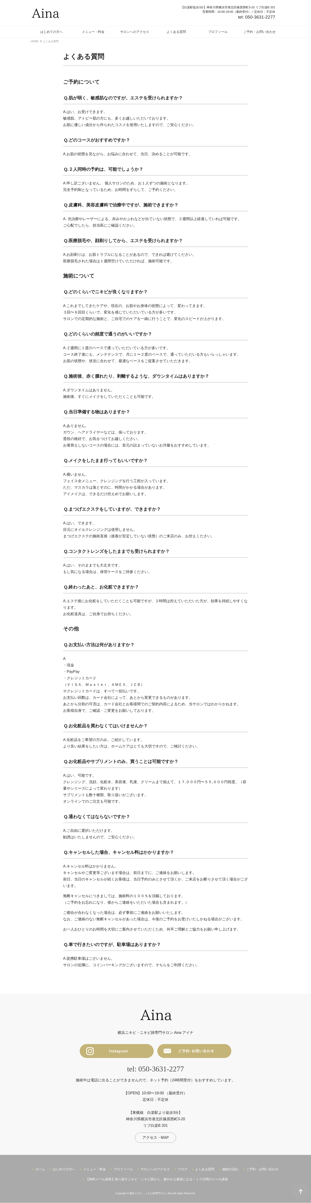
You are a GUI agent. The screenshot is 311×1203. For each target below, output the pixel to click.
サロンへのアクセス (155, 1169)
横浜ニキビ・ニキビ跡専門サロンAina (151, 1193)
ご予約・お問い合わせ (262, 1169)
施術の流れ (230, 1169)
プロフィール (123, 1169)
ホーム (40, 1169)
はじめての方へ (64, 1169)
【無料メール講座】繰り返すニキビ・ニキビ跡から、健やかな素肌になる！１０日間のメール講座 (157, 1179)
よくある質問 (204, 1169)
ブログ (182, 1169)
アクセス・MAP (155, 1138)
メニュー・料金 (94, 1169)
